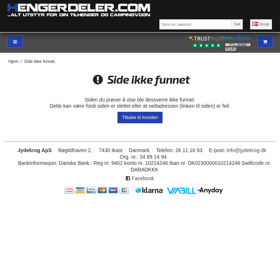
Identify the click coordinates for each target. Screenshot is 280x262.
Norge (261, 24)
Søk (237, 24)
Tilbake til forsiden (140, 117)
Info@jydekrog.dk (246, 150)
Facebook (140, 178)
